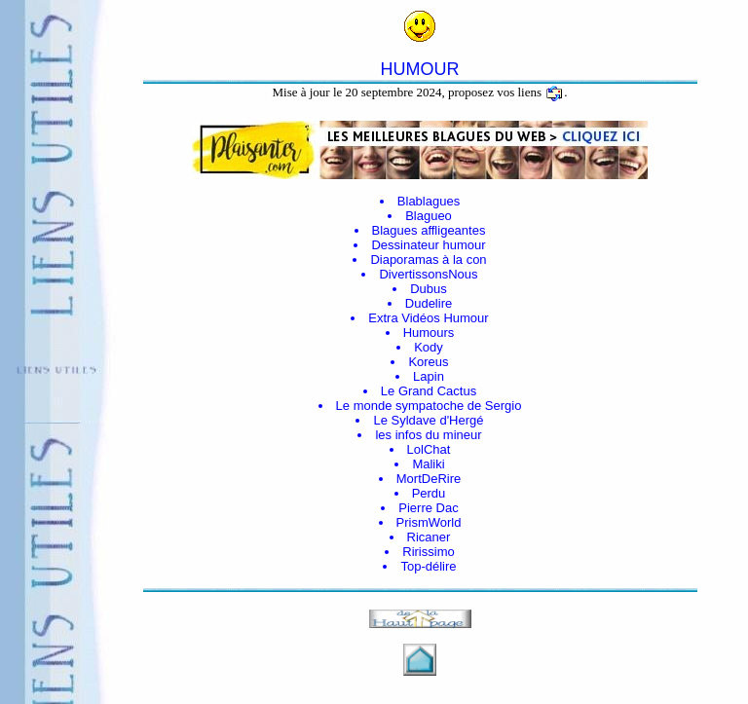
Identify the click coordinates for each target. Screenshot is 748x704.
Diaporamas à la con (428, 259)
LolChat (429, 449)
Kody (428, 347)
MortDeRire (428, 478)
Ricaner (429, 537)
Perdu (429, 493)
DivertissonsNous (428, 274)
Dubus (428, 288)
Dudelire (428, 303)
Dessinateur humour (428, 245)
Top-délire (428, 566)
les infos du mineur (428, 434)
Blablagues (428, 201)
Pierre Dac (428, 507)
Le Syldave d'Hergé (428, 420)
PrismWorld (429, 522)
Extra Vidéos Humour (428, 318)
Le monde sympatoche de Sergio (429, 405)
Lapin (428, 376)
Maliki (428, 464)
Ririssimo (428, 551)
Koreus (428, 361)
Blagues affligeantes (429, 230)
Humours (429, 332)
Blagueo (428, 215)
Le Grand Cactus (428, 391)
